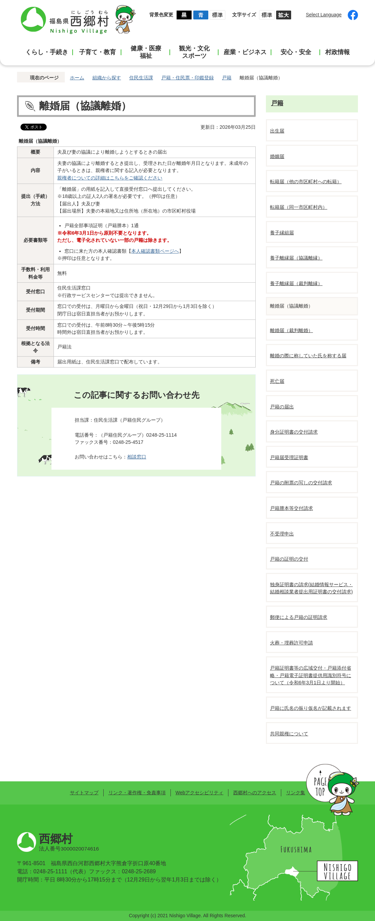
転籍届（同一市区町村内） (298, 207)
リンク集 (295, 792)
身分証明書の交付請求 (294, 432)
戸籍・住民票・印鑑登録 (187, 77)
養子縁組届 (282, 232)
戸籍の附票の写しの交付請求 (301, 482)
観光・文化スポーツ (194, 52)
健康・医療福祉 (146, 52)
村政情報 (337, 52)
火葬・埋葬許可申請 (291, 642)
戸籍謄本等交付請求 (291, 508)
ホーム (77, 77)
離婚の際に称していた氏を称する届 (308, 355)
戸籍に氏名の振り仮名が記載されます (310, 708)
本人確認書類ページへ (155, 251)
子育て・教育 (97, 52)
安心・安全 (296, 52)
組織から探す (106, 77)
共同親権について (289, 733)
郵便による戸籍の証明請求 (298, 617)
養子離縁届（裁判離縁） (296, 283)
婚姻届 (277, 156)
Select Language (324, 14)
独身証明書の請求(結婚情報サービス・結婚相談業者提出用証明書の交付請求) (311, 588)
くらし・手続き (46, 52)
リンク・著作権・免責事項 (137, 792)
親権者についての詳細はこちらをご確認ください (109, 178)
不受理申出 (282, 533)
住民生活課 (141, 77)
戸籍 (226, 77)
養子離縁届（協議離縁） (296, 258)
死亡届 (277, 381)
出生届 (277, 131)
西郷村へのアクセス (254, 792)
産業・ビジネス (245, 52)
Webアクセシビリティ (199, 792)
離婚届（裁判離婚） (291, 330)
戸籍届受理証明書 (289, 457)
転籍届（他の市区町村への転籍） (306, 181)
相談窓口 (136, 456)
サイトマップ (84, 792)
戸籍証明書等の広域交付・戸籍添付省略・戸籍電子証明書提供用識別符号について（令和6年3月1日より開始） (310, 675)
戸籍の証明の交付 (289, 559)
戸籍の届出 (282, 406)
